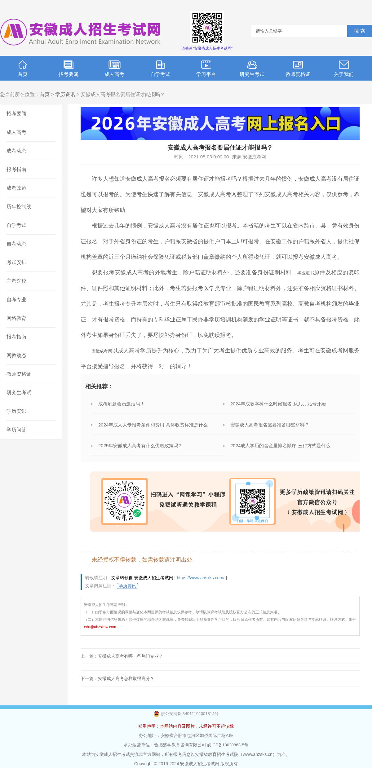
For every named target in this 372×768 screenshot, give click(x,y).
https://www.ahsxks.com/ (200, 577)
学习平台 (206, 68)
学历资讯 (65, 94)
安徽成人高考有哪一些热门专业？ (130, 656)
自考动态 (16, 243)
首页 (23, 68)
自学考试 (160, 68)
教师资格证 (298, 68)
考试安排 (16, 262)
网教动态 (16, 355)
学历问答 (16, 429)
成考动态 (16, 150)
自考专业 (16, 299)
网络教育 (16, 318)
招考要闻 (68, 68)
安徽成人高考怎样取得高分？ (126, 678)
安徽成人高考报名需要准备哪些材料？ (269, 424)
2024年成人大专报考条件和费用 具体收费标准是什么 (153, 424)
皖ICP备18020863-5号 (228, 744)
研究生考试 (252, 68)
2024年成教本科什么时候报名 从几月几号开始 (278, 403)
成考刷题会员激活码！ (121, 403)
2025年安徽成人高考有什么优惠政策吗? (139, 445)
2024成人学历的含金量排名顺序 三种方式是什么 (280, 445)
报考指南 (16, 169)
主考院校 (16, 281)
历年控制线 (19, 206)
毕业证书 (304, 272)
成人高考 (114, 68)
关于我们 (344, 68)
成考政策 (16, 188)
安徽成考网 (106, 350)
